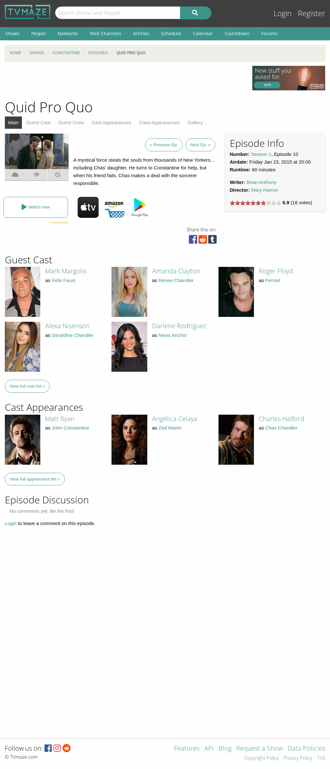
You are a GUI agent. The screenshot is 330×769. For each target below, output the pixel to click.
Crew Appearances (159, 122)
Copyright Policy (261, 758)
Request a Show (259, 749)
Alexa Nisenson (67, 325)
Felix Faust (63, 280)
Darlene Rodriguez (179, 325)
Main (13, 122)
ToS (321, 758)
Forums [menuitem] (269, 33)
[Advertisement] (123, 80)
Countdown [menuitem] (237, 33)
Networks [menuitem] (68, 33)
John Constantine (70, 427)
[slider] (255, 203)
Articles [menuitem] (141, 33)
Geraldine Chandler (72, 335)
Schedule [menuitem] (171, 33)
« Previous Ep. (164, 144)
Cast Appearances (111, 122)
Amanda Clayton (176, 271)
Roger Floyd (276, 271)
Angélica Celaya (174, 418)
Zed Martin (170, 427)
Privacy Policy (298, 758)
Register (311, 13)
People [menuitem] (38, 33)
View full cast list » (27, 386)
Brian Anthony (262, 182)
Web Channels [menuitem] (105, 33)
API (209, 749)
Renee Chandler (176, 280)
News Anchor (173, 335)
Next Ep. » (200, 144)
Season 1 (261, 154)
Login (283, 13)
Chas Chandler (281, 427)
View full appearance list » (35, 479)
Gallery (195, 122)
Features (186, 749)
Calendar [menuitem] (203, 33)
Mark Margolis (65, 271)
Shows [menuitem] (12, 33)
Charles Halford (281, 418)
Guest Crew (71, 122)
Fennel (272, 280)
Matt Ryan (59, 418)
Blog (224, 749)
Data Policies (306, 749)
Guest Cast (38, 122)
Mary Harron (264, 190)
